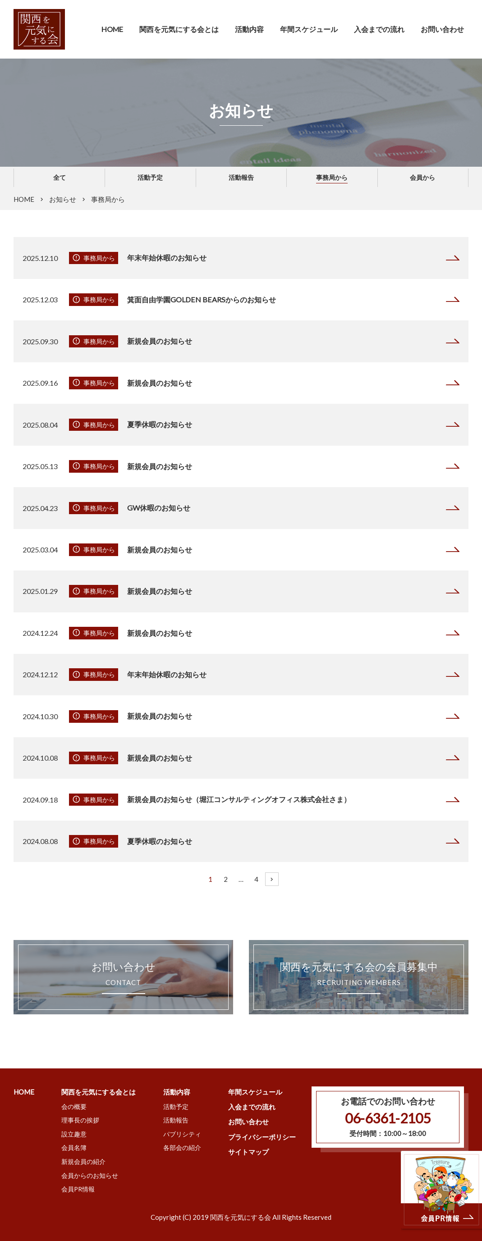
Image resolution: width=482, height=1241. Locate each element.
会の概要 (74, 1106)
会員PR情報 (78, 1189)
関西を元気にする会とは (98, 1092)
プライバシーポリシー (262, 1137)
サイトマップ (248, 1152)
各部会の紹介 (182, 1147)
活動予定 (150, 177)
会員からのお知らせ (89, 1175)
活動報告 (241, 177)
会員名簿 (74, 1147)
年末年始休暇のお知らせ (167, 257)
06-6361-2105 (388, 1118)
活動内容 (176, 1092)
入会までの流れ (379, 29)
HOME (112, 29)
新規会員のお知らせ (159, 341)
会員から (422, 177)
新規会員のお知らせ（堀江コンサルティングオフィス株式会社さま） (239, 799)
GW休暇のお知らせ (159, 507)
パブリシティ (182, 1134)
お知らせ (62, 199)
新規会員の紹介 (83, 1161)
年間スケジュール (309, 29)
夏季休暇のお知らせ (159, 424)
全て (59, 177)
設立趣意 (74, 1134)
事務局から (332, 177)
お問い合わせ (442, 29)
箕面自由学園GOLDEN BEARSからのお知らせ (201, 299)
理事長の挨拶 (80, 1120)
